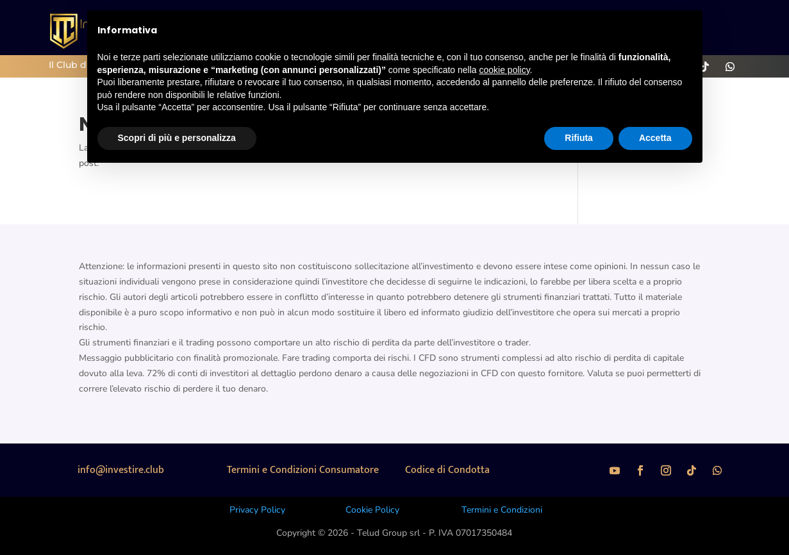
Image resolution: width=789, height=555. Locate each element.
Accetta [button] (655, 138)
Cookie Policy (372, 510)
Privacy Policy (257, 510)
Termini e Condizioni (501, 510)
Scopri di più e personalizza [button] (177, 138)
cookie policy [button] (504, 70)
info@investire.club (121, 470)
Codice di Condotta (447, 470)
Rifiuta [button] (579, 138)
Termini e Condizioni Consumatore (303, 470)
